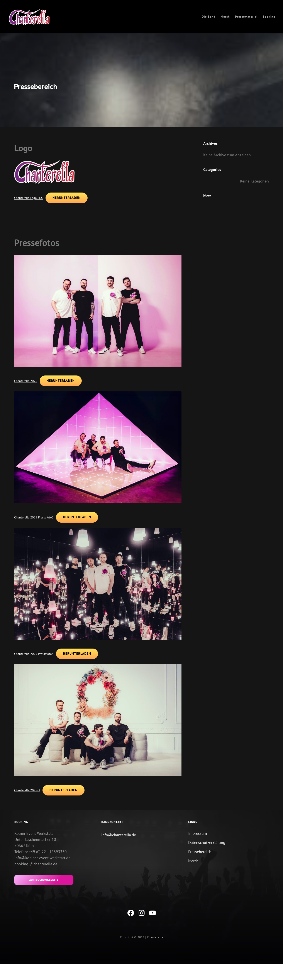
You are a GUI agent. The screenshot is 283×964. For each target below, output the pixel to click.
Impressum (197, 833)
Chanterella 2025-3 (27, 790)
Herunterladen (67, 198)
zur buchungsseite (43, 880)
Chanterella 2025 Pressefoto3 (34, 654)
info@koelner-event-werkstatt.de (42, 858)
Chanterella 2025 (25, 381)
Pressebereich (199, 851)
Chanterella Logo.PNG (28, 198)
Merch (193, 861)
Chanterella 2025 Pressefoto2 (34, 517)
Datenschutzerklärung (206, 842)
